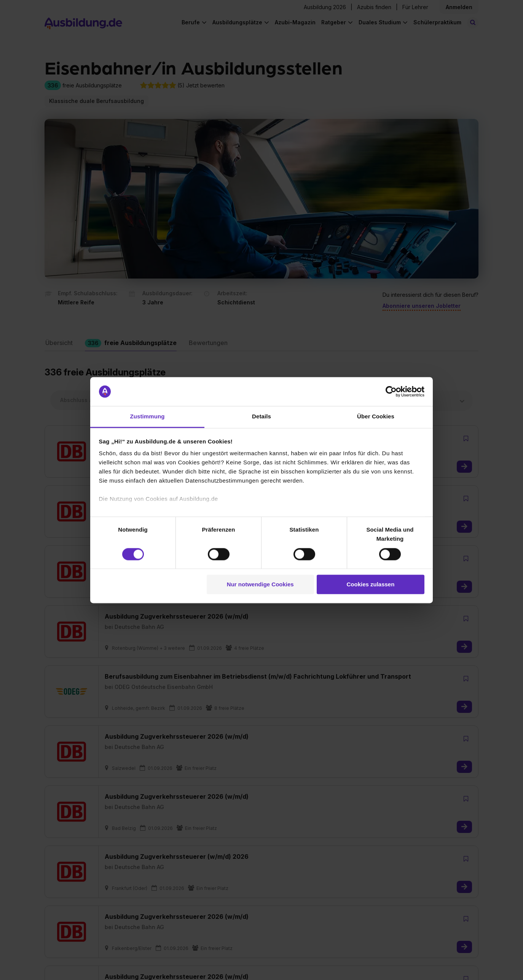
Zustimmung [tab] (147, 416)
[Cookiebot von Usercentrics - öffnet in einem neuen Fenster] (391, 391)
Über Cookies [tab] (375, 416)
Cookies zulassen (370, 584)
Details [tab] (261, 416)
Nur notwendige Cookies (260, 584)
